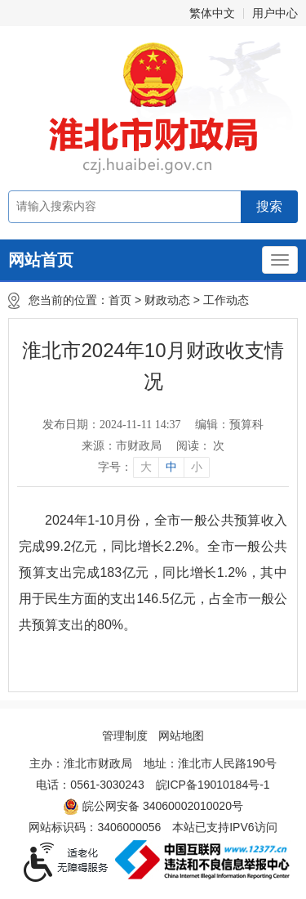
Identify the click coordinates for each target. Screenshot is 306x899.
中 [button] (171, 467)
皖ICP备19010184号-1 (213, 784)
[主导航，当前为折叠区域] (280, 260)
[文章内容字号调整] (153, 467)
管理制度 (125, 735)
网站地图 (181, 735)
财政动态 (167, 299)
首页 (120, 299)
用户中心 (275, 13)
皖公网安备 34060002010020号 (153, 806)
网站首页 (40, 260)
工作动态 (226, 299)
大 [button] (146, 467)
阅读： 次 (200, 446)
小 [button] (196, 467)
